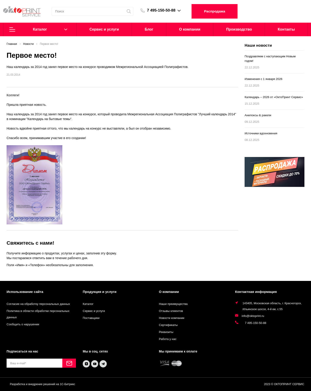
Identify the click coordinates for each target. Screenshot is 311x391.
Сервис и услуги (94, 311)
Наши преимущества (173, 304)
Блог (149, 29)
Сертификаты (168, 325)
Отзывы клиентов (171, 311)
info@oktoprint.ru (253, 316)
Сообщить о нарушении (23, 324)
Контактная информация (256, 292)
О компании (189, 29)
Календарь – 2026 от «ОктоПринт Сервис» (274, 97)
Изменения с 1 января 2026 (263, 79)
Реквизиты (166, 332)
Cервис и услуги (104, 29)
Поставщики (91, 318)
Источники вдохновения (261, 133)
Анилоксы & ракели (258, 115)
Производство (239, 29)
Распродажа (218, 11)
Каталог (38, 29)
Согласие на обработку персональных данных (38, 304)
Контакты (286, 29)
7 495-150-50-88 (164, 10)
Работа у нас (168, 339)
